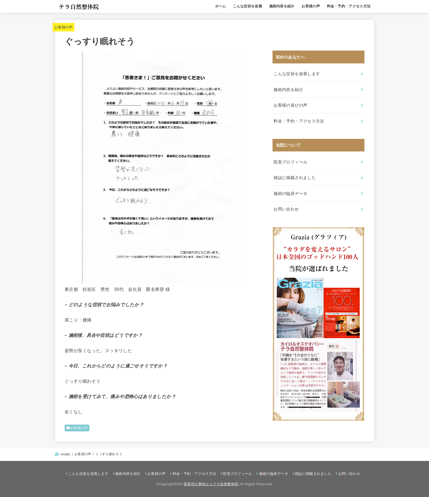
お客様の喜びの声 (290, 105)
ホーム (220, 6)
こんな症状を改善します (297, 74)
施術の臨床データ (290, 193)
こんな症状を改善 (247, 6)
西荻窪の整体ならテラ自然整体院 (211, 484)
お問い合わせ (286, 209)
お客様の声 (311, 6)
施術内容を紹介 (282, 6)
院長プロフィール (290, 162)
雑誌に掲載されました (295, 178)
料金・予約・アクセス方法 (349, 6)
